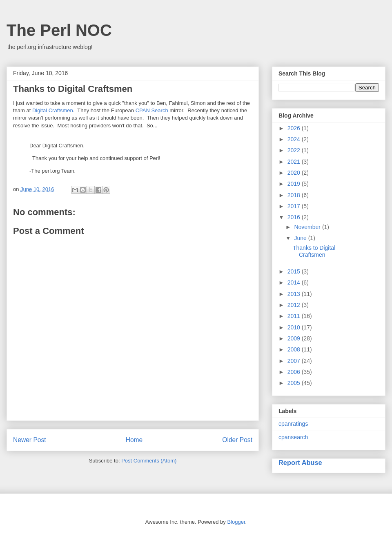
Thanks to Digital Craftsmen (314, 251)
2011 (294, 316)
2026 (294, 128)
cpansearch (293, 437)
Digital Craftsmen (52, 110)
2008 (294, 349)
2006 (294, 372)
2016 (294, 217)
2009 (294, 338)
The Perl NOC (59, 30)
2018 (294, 195)
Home (134, 439)
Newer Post (29, 439)
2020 (294, 172)
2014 (294, 282)
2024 (294, 139)
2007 (294, 361)
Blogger (236, 522)
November (308, 227)
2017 (294, 206)
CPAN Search (152, 110)
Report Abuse (300, 462)
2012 (294, 305)
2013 (294, 294)
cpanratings (293, 423)
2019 (294, 183)
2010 (294, 327)
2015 (294, 271)
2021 (294, 161)
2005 (294, 383)
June (301, 238)
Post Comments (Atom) (148, 461)
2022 (294, 150)
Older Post (237, 439)
